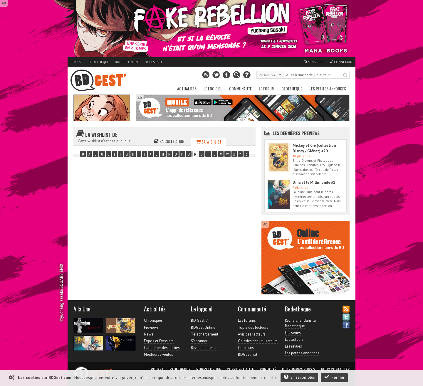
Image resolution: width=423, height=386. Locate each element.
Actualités (187, 88)
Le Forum (266, 88)
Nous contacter (335, 369)
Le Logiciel (213, 88)
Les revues (293, 346)
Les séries (293, 332)
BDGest (76, 62)
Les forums (247, 320)
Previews (151, 327)
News (148, 334)
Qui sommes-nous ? (298, 369)
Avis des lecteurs (252, 334)
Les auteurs (294, 339)
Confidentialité (240, 369)
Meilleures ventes (158, 354)
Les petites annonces (327, 88)
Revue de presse (204, 347)
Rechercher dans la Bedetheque (300, 323)
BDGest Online (127, 62)
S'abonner (199, 340)
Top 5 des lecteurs (253, 327)
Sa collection (169, 141)
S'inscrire (314, 62)
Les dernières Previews (296, 133)
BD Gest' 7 (199, 320)
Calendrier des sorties (162, 347)
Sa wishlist (208, 142)
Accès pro (153, 62)
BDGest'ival (247, 354)
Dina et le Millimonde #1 (314, 182)
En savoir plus (299, 377)
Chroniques (153, 320)
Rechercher (345, 75)
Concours (246, 347)
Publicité (268, 369)
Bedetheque (99, 62)
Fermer (334, 377)
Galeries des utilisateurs (258, 340)
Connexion (341, 62)
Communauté (240, 88)
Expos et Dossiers (159, 340)
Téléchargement (204, 334)
